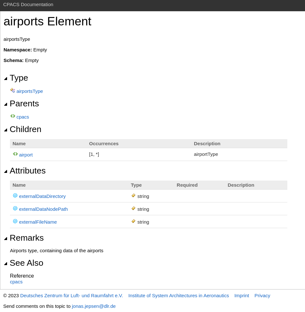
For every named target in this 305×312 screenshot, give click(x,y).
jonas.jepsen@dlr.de (94, 306)
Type (16, 78)
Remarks (24, 238)
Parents (21, 103)
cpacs (22, 117)
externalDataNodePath (43, 209)
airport (26, 154)
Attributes (25, 170)
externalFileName (38, 222)
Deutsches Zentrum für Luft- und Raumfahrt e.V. (71, 295)
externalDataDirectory (42, 196)
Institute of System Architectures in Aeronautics (178, 295)
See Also (23, 263)
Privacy (262, 295)
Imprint (241, 295)
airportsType (29, 91)
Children (23, 129)
